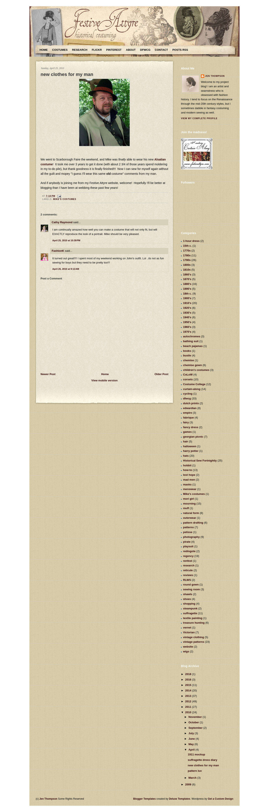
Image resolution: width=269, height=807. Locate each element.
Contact (161, 49)
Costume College (194, 384)
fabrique (188, 417)
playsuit (188, 546)
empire (187, 412)
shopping (189, 603)
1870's (187, 279)
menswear (189, 489)
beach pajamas (193, 346)
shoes (187, 599)
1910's (187, 303)
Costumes (60, 49)
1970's (187, 331)
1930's (187, 312)
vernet (187, 627)
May (192, 744)
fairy (186, 422)
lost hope (189, 474)
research (188, 565)
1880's (187, 284)
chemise (188, 360)
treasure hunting (194, 622)
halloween (189, 446)
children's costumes (196, 370)
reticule (188, 570)
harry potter (190, 450)
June (192, 738)
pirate (186, 541)
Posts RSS (180, 49)
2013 (188, 695)
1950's (187, 322)
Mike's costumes (64, 199)
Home (44, 49)
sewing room (191, 589)
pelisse (187, 532)
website (188, 646)
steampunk (190, 608)
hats (186, 455)
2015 (188, 685)
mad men (189, 479)
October (194, 722)
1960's (187, 327)
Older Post (161, 374)
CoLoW (188, 374)
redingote (189, 551)
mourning (189, 503)
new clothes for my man (67, 74)
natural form (191, 513)
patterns (188, 527)
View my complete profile (199, 118)
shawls (187, 594)
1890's (187, 288)
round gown (191, 584)
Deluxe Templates (179, 798)
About (131, 49)
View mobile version (104, 380)
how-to (187, 470)
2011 (188, 706)
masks (187, 484)
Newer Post (48, 374)
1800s (187, 264)
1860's (187, 274)
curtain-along (191, 389)
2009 (188, 784)
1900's (187, 298)
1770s (187, 250)
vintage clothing (193, 637)
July (192, 733)
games (187, 431)
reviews (188, 575)
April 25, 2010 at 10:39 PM (66, 240)
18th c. (187, 293)
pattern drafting (193, 522)
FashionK (58, 250)
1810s (187, 269)
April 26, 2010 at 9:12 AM (65, 269)
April (192, 749)
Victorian (189, 632)
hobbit (187, 465)
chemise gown (192, 365)
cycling (188, 393)
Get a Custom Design (220, 798)
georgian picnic (193, 436)
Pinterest (113, 49)
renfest (187, 560)
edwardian (189, 408)
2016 (188, 679)
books (187, 350)
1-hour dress (191, 240)
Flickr (97, 49)
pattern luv (195, 770)
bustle (187, 355)
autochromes (191, 336)
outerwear (189, 517)
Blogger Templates (144, 798)
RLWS (187, 579)
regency (188, 556)
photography (191, 536)
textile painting (192, 618)
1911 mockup (196, 754)
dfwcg (187, 398)
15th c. (187, 245)
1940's (187, 317)
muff (186, 508)
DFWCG (145, 49)
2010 (188, 712)
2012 (188, 701)
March (193, 777)
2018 (188, 674)
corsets (188, 379)
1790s (187, 260)
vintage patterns (193, 641)
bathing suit (191, 341)
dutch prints (191, 403)
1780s (187, 255)
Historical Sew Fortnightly (200, 460)
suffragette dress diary (202, 759)
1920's (187, 307)
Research (79, 49)
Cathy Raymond (62, 222)
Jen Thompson (215, 76)
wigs (186, 651)
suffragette (190, 613)
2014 (188, 690)
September (196, 727)
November (196, 716)
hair (185, 441)
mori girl (188, 498)
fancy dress (190, 427)
